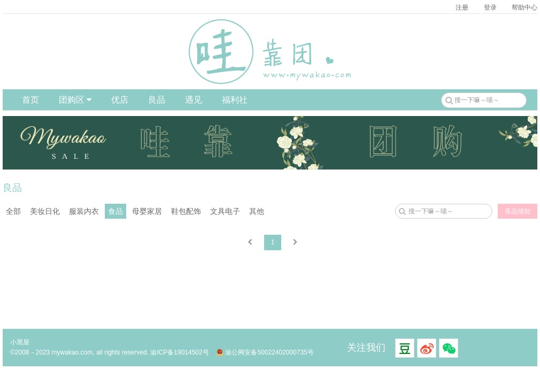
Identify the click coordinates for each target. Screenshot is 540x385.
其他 (256, 211)
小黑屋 (19, 342)
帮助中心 (524, 7)
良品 (156, 99)
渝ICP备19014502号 (179, 352)
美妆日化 (45, 211)
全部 (13, 211)
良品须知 (517, 211)
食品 (115, 211)
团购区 (75, 99)
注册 (462, 7)
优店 (119, 99)
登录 (490, 7)
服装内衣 (84, 211)
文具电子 (225, 211)
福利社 (235, 99)
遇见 (193, 99)
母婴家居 (147, 211)
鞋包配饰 (186, 211)
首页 (30, 99)
